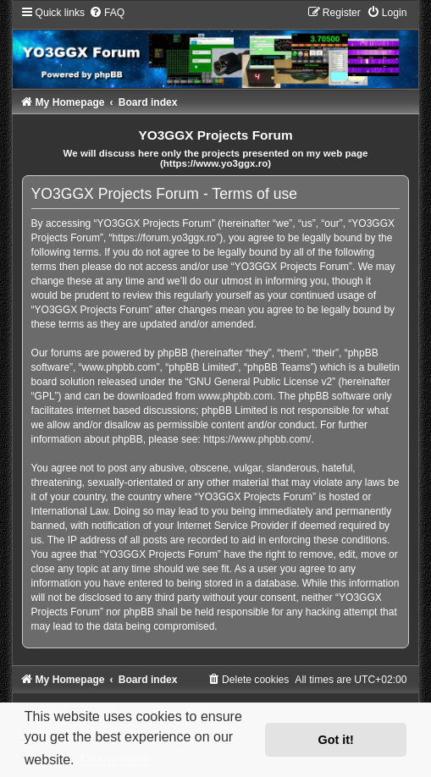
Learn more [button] (115, 759)
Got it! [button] (336, 740)
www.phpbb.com (235, 396)
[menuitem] (106, 13)
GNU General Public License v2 (260, 382)
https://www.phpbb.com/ (257, 439)
